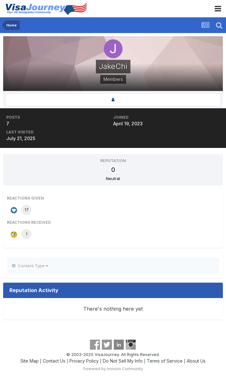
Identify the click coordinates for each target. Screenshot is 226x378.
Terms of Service (165, 361)
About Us (196, 361)
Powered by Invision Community (113, 368)
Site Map (29, 361)
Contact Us (54, 361)
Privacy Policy (84, 361)
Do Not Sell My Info (123, 361)
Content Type (30, 265)
